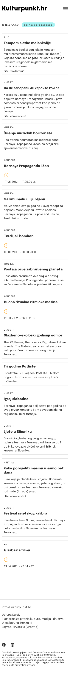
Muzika (9, 128)
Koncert (9, 161)
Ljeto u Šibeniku (18, 432)
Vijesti (9, 83)
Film (7, 545)
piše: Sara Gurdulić (14, 71)
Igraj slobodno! (17, 399)
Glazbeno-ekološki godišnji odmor (33, 335)
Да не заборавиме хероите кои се (31, 88)
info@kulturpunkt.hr (16, 607)
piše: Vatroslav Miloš (15, 496)
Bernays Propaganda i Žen (26, 166)
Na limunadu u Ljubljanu (24, 199)
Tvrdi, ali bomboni (19, 236)
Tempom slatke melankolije (27, 43)
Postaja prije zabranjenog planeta (33, 269)
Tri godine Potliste (20, 366)
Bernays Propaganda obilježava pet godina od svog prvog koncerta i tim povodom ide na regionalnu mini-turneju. (35, 410)
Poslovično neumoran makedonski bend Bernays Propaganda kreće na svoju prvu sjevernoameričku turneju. (32, 144)
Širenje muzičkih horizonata (28, 133)
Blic (7, 38)
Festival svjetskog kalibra (25, 513)
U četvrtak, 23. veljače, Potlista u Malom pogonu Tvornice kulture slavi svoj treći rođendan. (31, 377)
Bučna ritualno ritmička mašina (30, 302)
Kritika (9, 463)
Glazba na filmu (17, 550)
